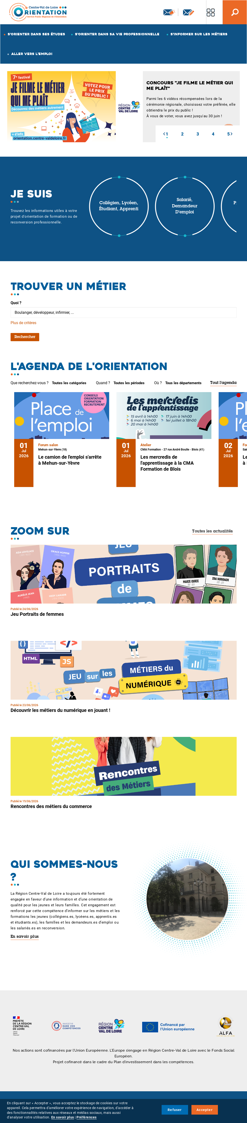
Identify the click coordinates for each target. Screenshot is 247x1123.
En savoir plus (25, 937)
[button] (164, 133)
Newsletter (169, 12)
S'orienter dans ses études (36, 34)
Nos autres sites (210, 12)
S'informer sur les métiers (199, 34)
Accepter (204, 1110)
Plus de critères (23, 323)
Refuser (175, 1110)
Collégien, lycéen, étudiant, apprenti (118, 206)
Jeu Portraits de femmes (37, 614)
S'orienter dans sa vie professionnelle (117, 34)
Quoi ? (16, 303)
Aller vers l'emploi (31, 54)
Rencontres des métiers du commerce (51, 806)
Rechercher (24, 337)
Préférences (86, 1117)
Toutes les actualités (212, 531)
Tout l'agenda (223, 383)
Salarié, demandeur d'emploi (184, 206)
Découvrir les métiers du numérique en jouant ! (60, 710)
